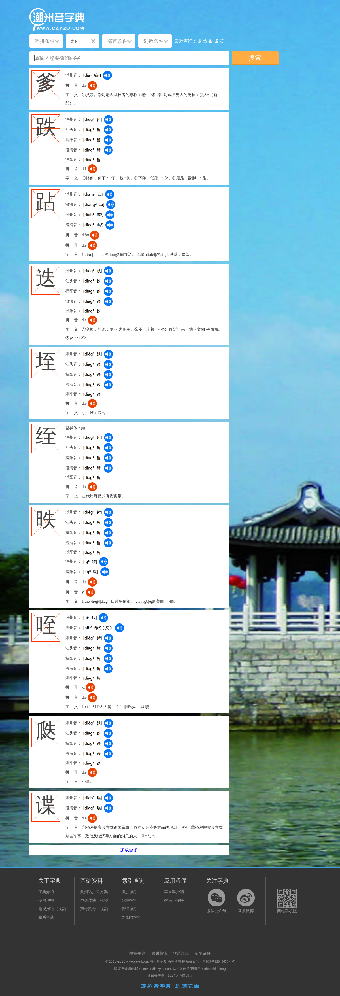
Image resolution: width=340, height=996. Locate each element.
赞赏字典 (137, 953)
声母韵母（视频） (96, 909)
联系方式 (46, 917)
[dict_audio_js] (107, 75)
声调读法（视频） (96, 900)
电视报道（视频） (54, 909)
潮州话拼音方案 (94, 892)
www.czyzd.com (137, 961)
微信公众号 (216, 911)
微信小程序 (174, 900)
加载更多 (129, 850)
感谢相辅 (159, 953)
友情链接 (203, 953)
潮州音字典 (158, 961)
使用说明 (46, 900)
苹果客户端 (174, 892)
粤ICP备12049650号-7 (219, 961)
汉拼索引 (130, 900)
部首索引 (130, 909)
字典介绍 (46, 892)
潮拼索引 (130, 892)
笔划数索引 (132, 917)
